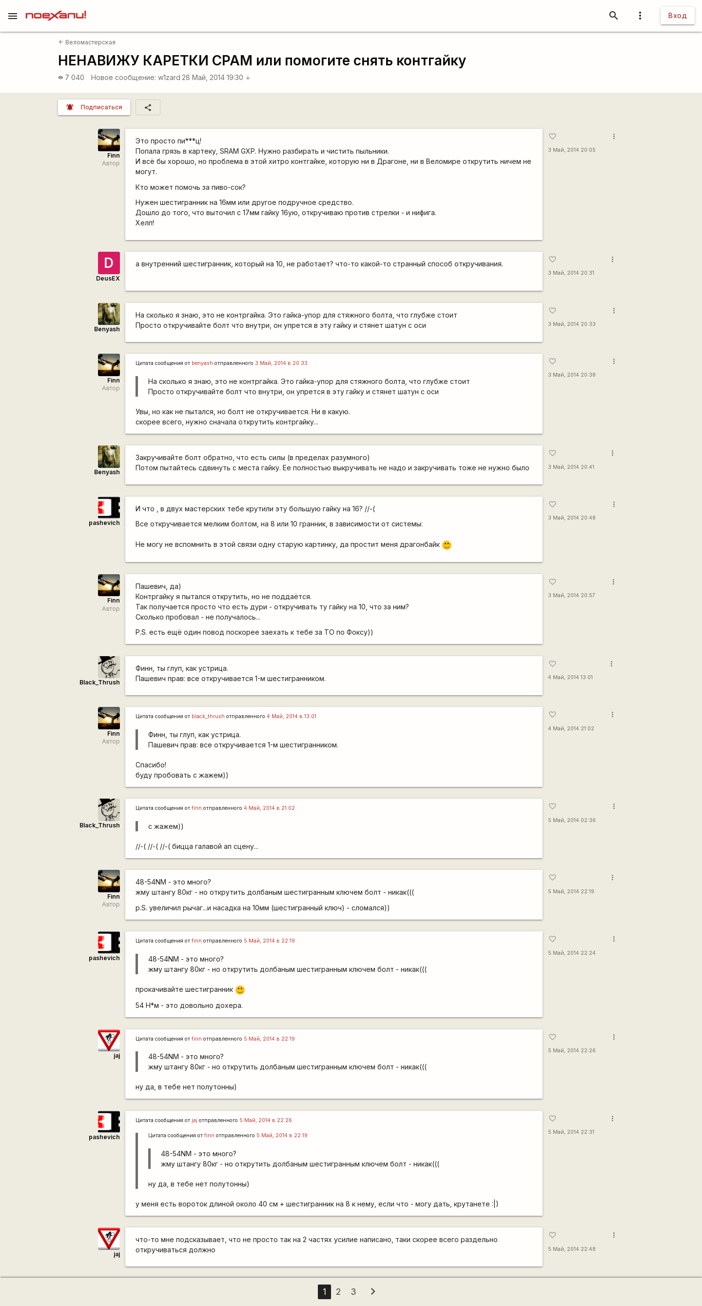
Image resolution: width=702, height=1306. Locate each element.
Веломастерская (87, 42)
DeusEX (108, 278)
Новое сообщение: (123, 77)
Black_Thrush (99, 682)
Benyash (107, 329)
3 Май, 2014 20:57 (571, 595)
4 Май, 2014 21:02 (571, 728)
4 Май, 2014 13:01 (570, 677)
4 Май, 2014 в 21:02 (269, 808)
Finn (113, 155)
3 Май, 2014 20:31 (571, 273)
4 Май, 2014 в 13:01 (291, 716)
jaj (117, 1055)
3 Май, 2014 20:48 (572, 518)
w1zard (169, 77)
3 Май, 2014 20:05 (572, 150)
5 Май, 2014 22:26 (572, 1050)
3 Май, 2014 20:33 (572, 324)
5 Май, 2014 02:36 (572, 820)
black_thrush (208, 716)
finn (197, 808)
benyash (202, 363)
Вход (677, 15)
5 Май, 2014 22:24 (572, 953)
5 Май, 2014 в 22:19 (269, 941)
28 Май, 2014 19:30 (216, 77)
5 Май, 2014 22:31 (571, 1132)
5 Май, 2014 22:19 (571, 891)
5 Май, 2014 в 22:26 (265, 1120)
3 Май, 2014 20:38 (572, 375)
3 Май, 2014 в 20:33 (281, 363)
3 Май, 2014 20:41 (571, 467)
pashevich (104, 522)
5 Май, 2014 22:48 (572, 1249)
